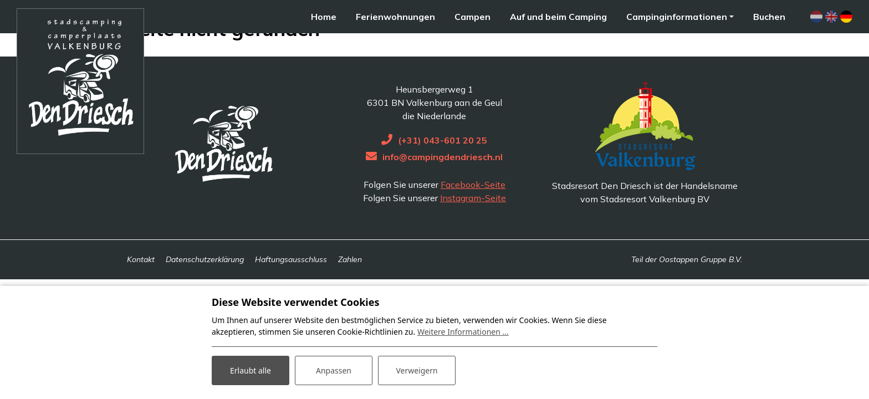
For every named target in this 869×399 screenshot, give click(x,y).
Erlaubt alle (250, 370)
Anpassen (333, 370)
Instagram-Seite (473, 230)
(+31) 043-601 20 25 (442, 172)
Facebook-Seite (473, 217)
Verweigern (416, 370)
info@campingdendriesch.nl (442, 189)
